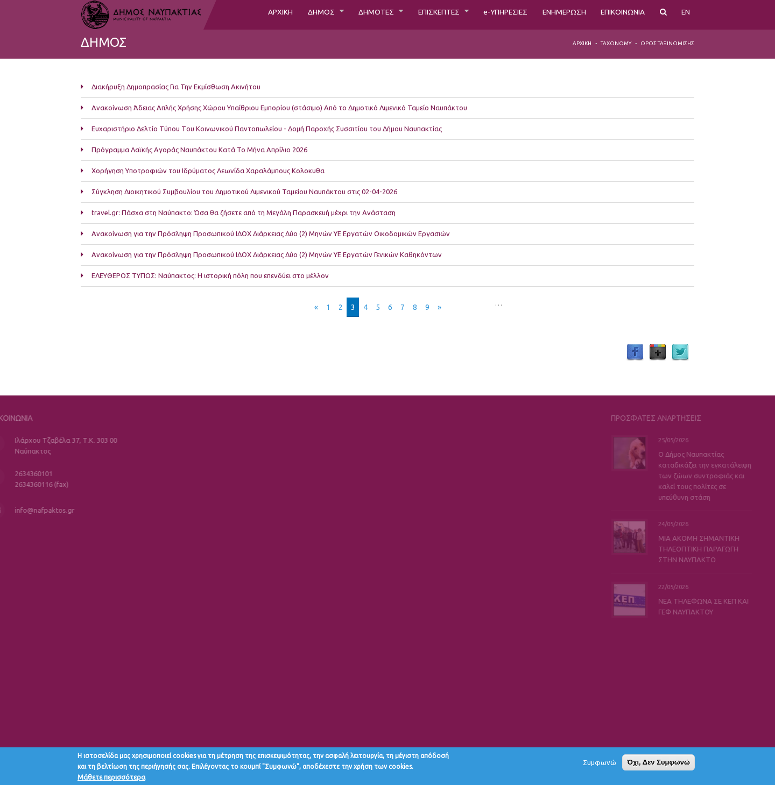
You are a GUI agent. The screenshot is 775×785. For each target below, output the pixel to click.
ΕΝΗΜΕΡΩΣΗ (550, 14)
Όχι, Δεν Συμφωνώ (658, 765)
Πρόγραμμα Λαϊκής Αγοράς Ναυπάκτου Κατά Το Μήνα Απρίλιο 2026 (199, 149)
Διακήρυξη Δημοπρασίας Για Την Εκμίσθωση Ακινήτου (175, 86)
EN (685, 14)
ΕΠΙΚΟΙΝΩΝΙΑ (617, 14)
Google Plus (657, 352)
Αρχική (582, 43)
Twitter (680, 352)
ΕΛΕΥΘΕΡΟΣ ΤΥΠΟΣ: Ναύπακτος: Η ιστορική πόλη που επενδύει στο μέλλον (210, 275)
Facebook (635, 352)
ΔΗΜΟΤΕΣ (340, 14)
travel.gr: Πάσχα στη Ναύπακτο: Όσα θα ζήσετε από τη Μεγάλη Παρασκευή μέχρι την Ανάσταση (243, 212)
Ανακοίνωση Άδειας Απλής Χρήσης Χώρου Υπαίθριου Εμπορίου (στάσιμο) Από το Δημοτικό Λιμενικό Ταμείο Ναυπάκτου (279, 107)
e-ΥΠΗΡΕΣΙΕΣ (484, 14)
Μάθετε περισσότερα (111, 779)
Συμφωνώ (599, 765)
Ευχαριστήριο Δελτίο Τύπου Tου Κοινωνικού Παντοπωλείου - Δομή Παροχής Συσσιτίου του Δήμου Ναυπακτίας (266, 128)
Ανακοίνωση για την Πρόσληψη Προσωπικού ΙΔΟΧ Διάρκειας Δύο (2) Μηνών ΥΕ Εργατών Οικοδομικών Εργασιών (270, 233)
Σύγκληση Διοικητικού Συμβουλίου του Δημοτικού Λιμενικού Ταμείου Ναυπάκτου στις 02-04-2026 (244, 191)
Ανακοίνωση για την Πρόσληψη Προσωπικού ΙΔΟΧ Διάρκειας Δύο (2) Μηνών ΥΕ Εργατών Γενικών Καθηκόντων (266, 254)
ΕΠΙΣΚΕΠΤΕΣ (410, 14)
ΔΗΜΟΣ (280, 14)
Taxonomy (616, 43)
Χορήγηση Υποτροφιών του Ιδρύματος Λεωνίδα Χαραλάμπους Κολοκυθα (208, 170)
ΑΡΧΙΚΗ (235, 14)
